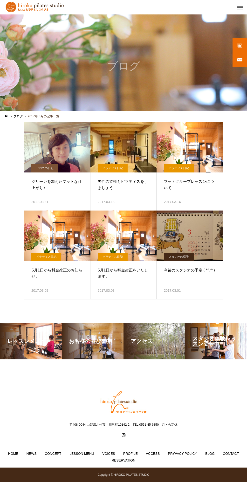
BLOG (210, 454)
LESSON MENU (81, 454)
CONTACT (231, 454)
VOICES (108, 454)
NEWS (32, 454)
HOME (13, 454)
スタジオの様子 (179, 256)
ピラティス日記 (113, 168)
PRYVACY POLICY (182, 454)
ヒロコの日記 (45, 168)
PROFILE (130, 454)
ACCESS (153, 454)
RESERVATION (123, 460)
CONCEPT (53, 454)
